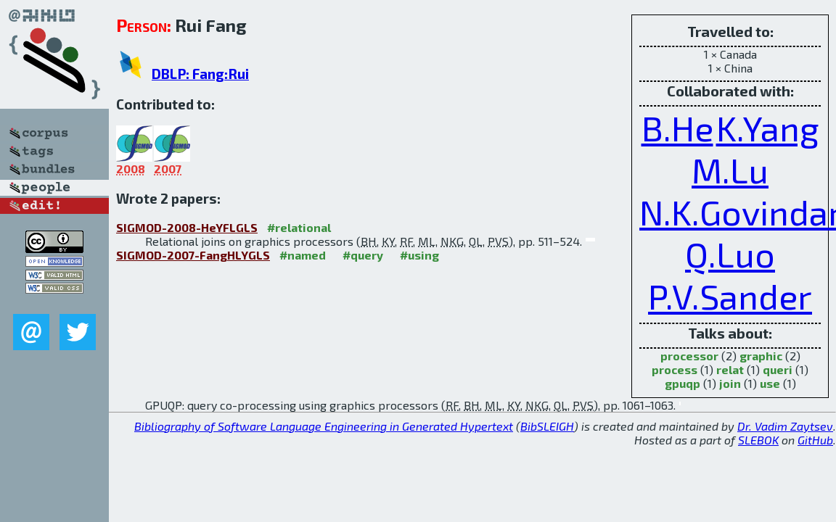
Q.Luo (730, 254)
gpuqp (682, 383)
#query (363, 255)
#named (302, 255)
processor (689, 355)
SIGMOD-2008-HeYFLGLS (187, 227)
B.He (677, 128)
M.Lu (730, 170)
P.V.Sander (730, 296)
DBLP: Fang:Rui (200, 73)
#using (419, 255)
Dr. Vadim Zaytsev (785, 426)
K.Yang (767, 128)
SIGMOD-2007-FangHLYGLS (193, 255)
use (770, 383)
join (730, 383)
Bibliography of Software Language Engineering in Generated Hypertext (323, 426)
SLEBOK (758, 440)
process (674, 369)
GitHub (815, 440)
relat (730, 369)
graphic (760, 355)
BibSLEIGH (547, 426)
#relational (299, 227)
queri (777, 369)
